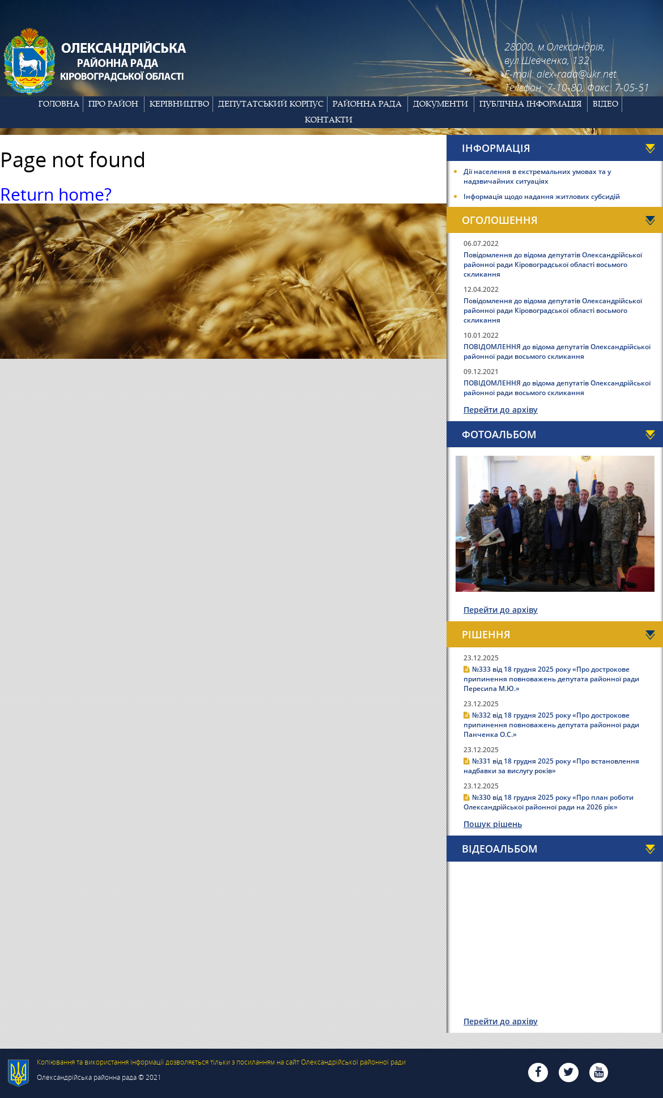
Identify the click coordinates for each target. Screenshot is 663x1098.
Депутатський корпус (271, 104)
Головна (59, 104)
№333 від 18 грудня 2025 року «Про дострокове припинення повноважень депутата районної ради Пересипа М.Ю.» (551, 678)
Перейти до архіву (501, 409)
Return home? (56, 194)
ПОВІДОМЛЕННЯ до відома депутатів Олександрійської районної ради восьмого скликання (557, 351)
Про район (113, 104)
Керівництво (179, 104)
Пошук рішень (493, 824)
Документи (440, 104)
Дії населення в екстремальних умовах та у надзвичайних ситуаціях (537, 176)
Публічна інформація (530, 104)
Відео (605, 104)
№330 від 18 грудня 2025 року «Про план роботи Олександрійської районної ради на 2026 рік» (549, 802)
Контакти (328, 120)
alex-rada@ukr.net (576, 73)
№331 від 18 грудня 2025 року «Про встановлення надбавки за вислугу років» (551, 765)
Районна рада (367, 104)
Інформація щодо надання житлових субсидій (542, 196)
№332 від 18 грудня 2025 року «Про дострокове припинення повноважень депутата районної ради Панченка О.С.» (551, 724)
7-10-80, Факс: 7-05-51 (598, 87)
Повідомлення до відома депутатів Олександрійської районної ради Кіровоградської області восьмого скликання (553, 264)
